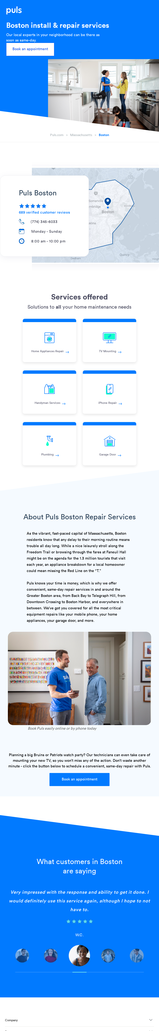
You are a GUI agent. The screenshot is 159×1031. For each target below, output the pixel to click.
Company (11, 1020)
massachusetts (81, 135)
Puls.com (57, 135)
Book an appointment (30, 48)
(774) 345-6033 (44, 221)
